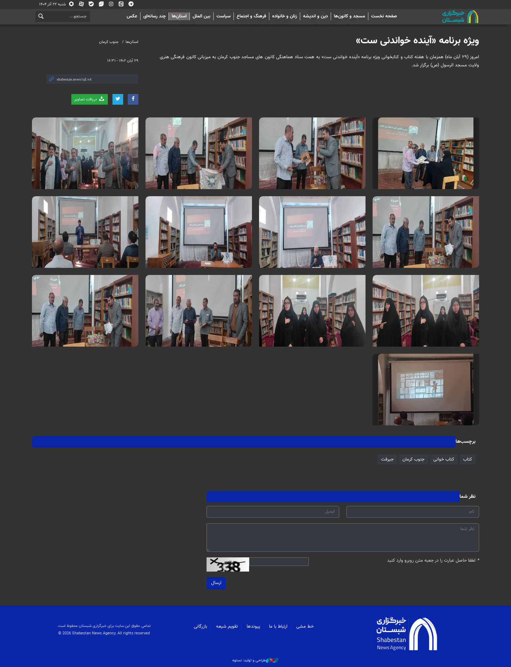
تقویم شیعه (227, 626)
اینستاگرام (111, 4)
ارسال (216, 582)
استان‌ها (179, 16)
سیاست (223, 16)
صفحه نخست (384, 16)
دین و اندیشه (315, 16)
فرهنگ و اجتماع (251, 16)
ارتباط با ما (278, 626)
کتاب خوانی (443, 459)
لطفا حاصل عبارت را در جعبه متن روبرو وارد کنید (433, 560)
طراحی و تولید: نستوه (255, 660)
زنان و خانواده (284, 16)
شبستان (440, 17)
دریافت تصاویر (89, 99)
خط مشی (305, 626)
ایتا (121, 4)
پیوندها (253, 626)
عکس (132, 16)
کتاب (467, 459)
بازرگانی (200, 626)
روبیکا (71, 4)
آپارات (81, 4)
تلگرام (130, 4)
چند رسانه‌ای (154, 16)
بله (91, 4)
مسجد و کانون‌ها (349, 16)
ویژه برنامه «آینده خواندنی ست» (417, 41)
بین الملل (201, 16)
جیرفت (387, 459)
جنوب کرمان (109, 42)
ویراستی (101, 4)
